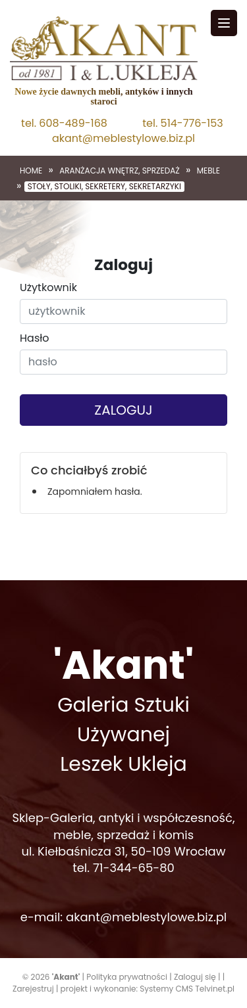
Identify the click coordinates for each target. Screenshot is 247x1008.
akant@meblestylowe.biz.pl (123, 138)
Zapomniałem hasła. (94, 491)
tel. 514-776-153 (182, 123)
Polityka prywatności (126, 976)
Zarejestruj (33, 988)
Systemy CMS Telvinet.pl (187, 988)
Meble (208, 171)
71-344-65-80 (134, 867)
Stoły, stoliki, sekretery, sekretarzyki (104, 186)
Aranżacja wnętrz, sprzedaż (119, 171)
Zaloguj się (195, 976)
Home (31, 171)
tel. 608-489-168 (64, 123)
